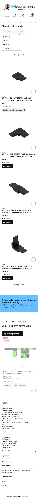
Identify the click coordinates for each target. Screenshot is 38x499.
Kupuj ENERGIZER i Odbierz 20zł (12, 418)
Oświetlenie (25, 22)
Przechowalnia (6, 460)
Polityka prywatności (8, 445)
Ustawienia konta (7, 462)
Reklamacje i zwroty (8, 428)
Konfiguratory (6, 439)
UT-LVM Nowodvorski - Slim (14, 32)
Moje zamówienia (7, 458)
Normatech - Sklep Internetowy (10, 22)
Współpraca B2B (7, 472)
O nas (3, 481)
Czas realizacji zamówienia (10, 414)
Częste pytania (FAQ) (9, 443)
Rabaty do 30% (7, 408)
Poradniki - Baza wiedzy (10, 441)
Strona (16, 55)
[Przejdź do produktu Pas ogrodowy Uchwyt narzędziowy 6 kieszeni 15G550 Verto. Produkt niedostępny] (19, 352)
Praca (3, 483)
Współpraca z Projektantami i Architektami (16, 470)
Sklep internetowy (16, 496)
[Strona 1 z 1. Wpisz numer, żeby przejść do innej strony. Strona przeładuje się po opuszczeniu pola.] (20, 55)
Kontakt (4, 485)
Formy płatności (7, 420)
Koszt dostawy (6, 424)
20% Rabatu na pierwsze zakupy (12, 412)
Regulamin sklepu (7, 447)
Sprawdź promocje (12, 334)
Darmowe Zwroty (7, 426)
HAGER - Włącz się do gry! (10, 416)
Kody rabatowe (7, 410)
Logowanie (5, 456)
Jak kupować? (6, 437)
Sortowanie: (5, 44)
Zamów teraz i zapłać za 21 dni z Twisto (15, 422)
